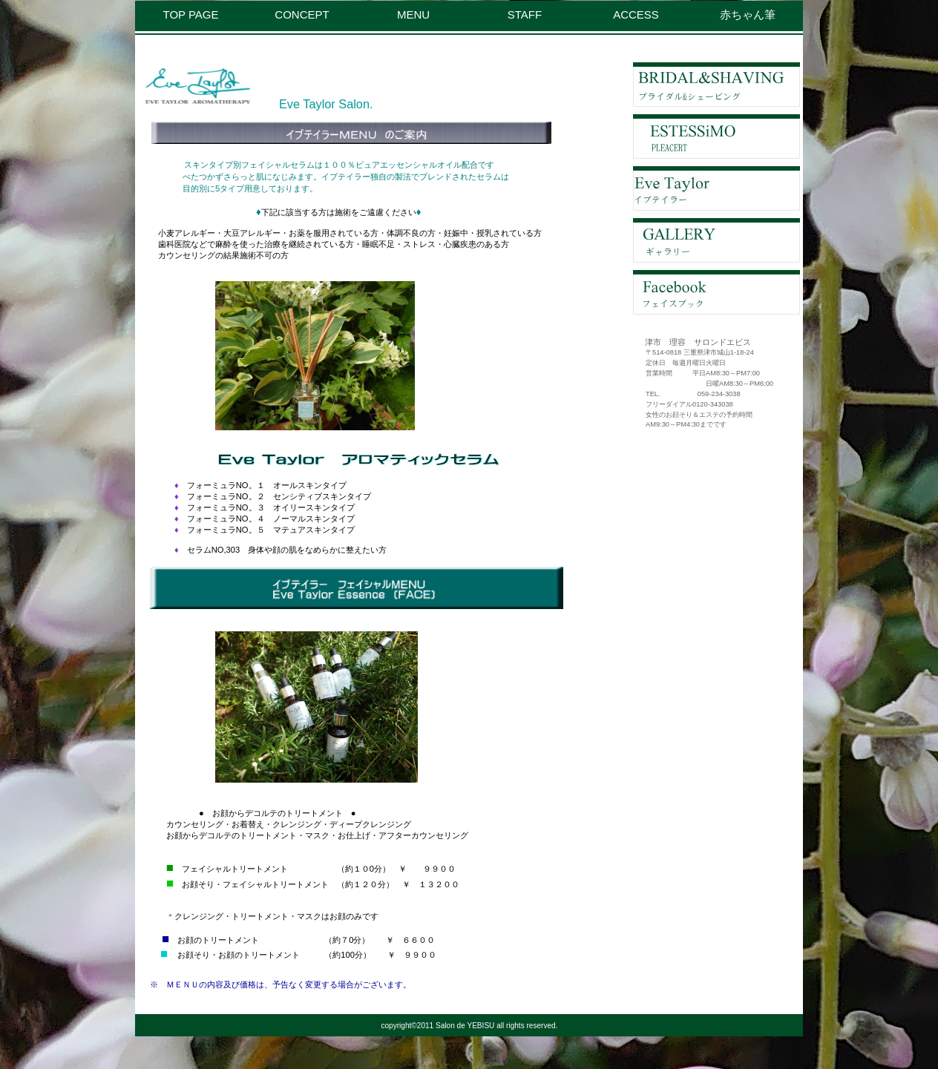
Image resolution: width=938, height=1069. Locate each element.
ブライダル (716, 84)
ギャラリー (716, 240)
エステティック (716, 136)
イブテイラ (716, 188)
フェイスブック (716, 292)
